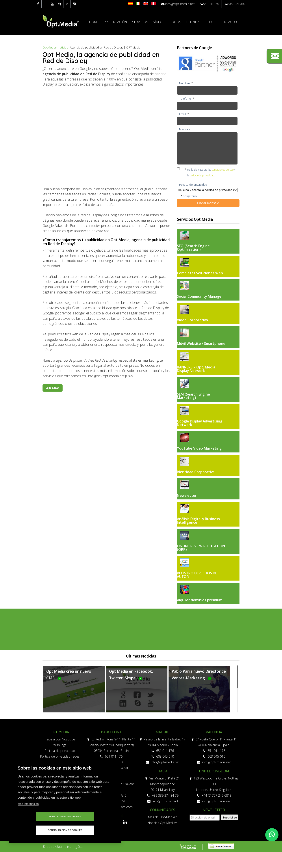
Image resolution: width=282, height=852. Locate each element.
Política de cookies (59, 768)
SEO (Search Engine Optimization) (193, 247)
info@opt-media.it (162, 801)
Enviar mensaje (208, 203)
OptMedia (49, 47)
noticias (63, 47)
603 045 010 (236, 4)
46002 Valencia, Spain (214, 745)
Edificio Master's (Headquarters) (111, 745)
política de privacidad (202, 175)
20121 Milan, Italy (162, 790)
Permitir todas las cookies (40, 830)
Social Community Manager (200, 296)
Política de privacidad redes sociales (60, 759)
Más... (74, 691)
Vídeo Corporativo (192, 320)
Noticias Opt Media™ (162, 823)
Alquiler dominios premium (199, 600)
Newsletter (187, 495)
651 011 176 (211, 4)
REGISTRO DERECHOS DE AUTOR (197, 575)
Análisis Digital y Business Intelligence (198, 520)
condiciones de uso (223, 170)
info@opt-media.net (180, 4)
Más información (28, 817)
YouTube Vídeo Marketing (199, 448)
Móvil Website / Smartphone (201, 343)
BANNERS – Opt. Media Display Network (196, 369)
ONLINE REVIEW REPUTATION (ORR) (201, 548)
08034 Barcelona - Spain (111, 751)
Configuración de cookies (90, 830)
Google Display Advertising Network (199, 423)
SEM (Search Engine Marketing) (193, 396)
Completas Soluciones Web (200, 273)
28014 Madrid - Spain (162, 745)
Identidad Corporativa (196, 471)
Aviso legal (60, 745)
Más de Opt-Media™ (162, 817)
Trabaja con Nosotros (59, 739)
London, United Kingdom (214, 790)
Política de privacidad (60, 751)
